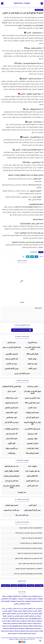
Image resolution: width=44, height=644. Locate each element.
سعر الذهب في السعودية (11, 510)
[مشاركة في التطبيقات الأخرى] (23, 256)
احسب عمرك (11, 391)
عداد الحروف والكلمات (12, 429)
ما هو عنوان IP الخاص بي (32, 429)
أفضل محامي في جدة (35, 613)
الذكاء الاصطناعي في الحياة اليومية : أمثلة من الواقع (28, 558)
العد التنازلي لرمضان (11, 359)
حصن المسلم (11, 342)
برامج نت (20, 599)
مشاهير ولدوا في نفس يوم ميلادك (11, 486)
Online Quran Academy (17, 628)
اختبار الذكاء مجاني (11, 438)
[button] (36, 256)
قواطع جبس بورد (30, 618)
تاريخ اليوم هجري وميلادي (11, 476)
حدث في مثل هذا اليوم (12, 466)
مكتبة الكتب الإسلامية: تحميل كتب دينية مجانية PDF (28, 533)
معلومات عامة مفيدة (23, 601)
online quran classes (7, 631)
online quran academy (19, 621)
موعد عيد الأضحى (11, 363)
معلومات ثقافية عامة (9, 601)
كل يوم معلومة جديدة (35, 596)
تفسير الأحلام (32, 368)
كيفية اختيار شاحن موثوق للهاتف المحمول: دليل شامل (28, 573)
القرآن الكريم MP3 (32, 354)
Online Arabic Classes (25, 623)
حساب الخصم (32, 407)
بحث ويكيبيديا (22, 492)
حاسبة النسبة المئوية (11, 403)
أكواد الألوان (11, 443)
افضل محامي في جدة (25, 608)
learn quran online (32, 631)
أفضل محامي (7, 611)
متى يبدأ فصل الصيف (32, 481)
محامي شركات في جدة (10, 608)
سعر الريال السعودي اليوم (32, 510)
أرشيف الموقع (39, 637)
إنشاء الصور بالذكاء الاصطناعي (11, 386)
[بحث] (2, 3)
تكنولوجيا (14, 585)
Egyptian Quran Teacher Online (23, 626)
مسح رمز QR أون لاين (11, 422)
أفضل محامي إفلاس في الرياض (18, 616)
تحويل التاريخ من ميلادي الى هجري (32, 392)
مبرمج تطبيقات (14, 618)
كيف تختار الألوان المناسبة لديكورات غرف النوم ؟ (29, 553)
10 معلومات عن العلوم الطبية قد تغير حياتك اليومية (29, 568)
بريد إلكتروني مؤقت (11, 448)
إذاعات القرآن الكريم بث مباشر (32, 348)
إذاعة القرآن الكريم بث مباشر (11, 347)
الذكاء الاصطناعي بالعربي (22, 604)
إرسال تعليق (38, 308)
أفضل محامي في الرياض (19, 613)
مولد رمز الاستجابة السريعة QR (32, 423)
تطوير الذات (30, 585)
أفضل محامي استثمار (35, 611)
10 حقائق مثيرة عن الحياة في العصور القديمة (30, 528)
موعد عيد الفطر (32, 363)
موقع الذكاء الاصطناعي (8, 599)
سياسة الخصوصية (31, 637)
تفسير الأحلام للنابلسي (11, 368)
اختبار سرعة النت (32, 386)
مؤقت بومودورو (32, 438)
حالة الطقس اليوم (32, 476)
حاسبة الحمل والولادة (32, 412)
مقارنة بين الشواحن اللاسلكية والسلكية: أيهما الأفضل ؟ (27, 548)
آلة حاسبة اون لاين (11, 433)
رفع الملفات (11, 453)
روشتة (22, 618)
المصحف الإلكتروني (12, 354)
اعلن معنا (32, 639)
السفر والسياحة (39, 9)
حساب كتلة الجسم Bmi (32, 403)
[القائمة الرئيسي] (42, 3)
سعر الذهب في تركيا (22, 515)
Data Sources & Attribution (12, 637)
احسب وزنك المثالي (11, 398)
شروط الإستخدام (22, 637)
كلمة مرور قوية (32, 433)
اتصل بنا (3, 637)
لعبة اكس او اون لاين (11, 481)
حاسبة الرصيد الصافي (11, 407)
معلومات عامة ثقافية (22, 3)
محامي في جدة (37, 608)
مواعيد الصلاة (32, 359)
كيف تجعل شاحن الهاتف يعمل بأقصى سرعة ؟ (30, 563)
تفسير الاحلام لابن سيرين (22, 373)
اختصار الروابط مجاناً (32, 453)
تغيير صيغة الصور (11, 417)
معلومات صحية (21, 585)
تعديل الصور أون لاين (32, 417)
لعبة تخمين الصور (32, 485)
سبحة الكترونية (32, 342)
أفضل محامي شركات (19, 611)
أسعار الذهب (32, 505)
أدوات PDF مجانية (11, 412)
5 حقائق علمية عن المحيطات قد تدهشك (31, 538)
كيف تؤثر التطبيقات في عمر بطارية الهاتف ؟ (31, 543)
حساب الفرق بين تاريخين (32, 398)
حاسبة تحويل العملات (11, 505)
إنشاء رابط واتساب (32, 448)
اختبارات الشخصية (32, 443)
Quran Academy (20, 631)
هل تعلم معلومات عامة (32, 471)
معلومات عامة (32, 466)
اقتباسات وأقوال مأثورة (11, 471)
